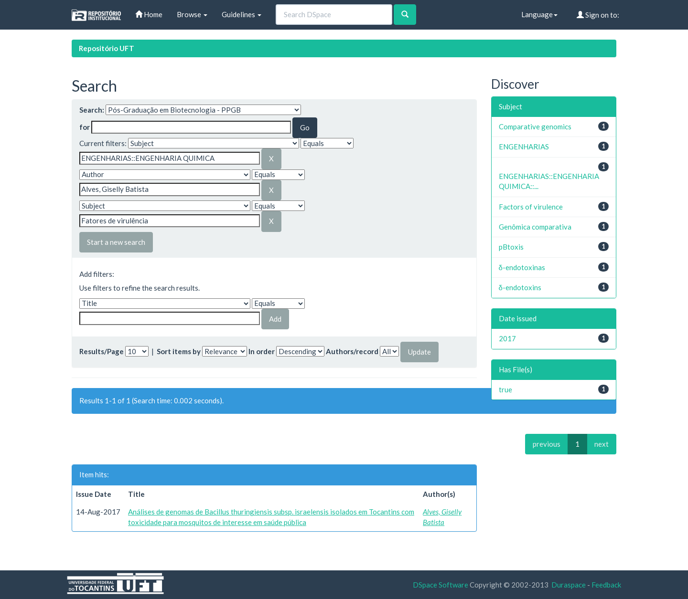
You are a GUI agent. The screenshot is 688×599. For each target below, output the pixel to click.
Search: (91, 109)
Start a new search (116, 242)
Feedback (606, 584)
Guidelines (241, 14)
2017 (507, 338)
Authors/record (352, 351)
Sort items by (179, 351)
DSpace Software (440, 584)
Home (148, 14)
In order (261, 351)
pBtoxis (511, 246)
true (505, 389)
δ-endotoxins (520, 287)
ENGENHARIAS (524, 146)
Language (539, 14)
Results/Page (101, 351)
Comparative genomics (535, 126)
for (84, 127)
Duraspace (568, 584)
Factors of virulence (531, 206)
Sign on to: (598, 15)
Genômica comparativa (535, 226)
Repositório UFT (106, 48)
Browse (192, 14)
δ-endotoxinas (522, 267)
